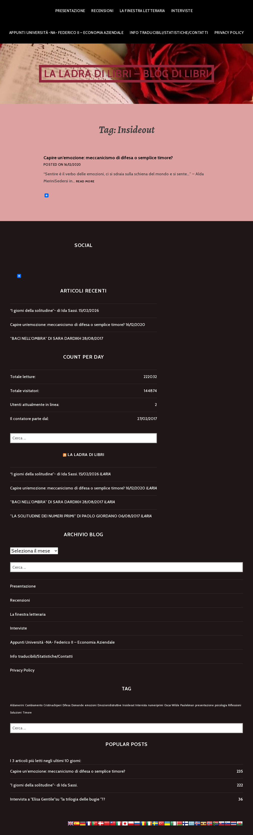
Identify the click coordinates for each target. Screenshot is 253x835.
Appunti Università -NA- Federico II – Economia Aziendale (66, 32)
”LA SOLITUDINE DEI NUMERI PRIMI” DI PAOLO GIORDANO (63, 516)
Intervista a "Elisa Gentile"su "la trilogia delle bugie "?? (57, 799)
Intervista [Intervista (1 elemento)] (141, 705)
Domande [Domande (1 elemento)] (77, 705)
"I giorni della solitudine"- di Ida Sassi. (43, 785)
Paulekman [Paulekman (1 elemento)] (187, 705)
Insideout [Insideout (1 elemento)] (128, 705)
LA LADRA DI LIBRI (86, 454)
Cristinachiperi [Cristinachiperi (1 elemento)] (53, 705)
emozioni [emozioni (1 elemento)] (91, 705)
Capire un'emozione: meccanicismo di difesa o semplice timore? (67, 771)
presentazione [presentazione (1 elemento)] (204, 705)
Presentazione (70, 11)
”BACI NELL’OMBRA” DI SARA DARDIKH (45, 338)
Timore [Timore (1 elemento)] (27, 712)
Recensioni (102, 11)
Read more (85, 181)
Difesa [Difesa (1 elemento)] (66, 705)
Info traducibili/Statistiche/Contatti (169, 32)
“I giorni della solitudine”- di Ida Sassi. (44, 310)
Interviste (182, 11)
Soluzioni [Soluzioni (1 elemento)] (16, 712)
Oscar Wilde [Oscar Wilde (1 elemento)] (171, 705)
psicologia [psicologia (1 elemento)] (221, 705)
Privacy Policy (229, 32)
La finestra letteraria (142, 11)
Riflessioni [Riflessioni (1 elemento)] (234, 705)
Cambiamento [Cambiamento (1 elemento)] (34, 705)
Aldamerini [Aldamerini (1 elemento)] (17, 705)
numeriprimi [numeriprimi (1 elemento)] (155, 705)
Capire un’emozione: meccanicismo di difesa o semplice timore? (108, 157)
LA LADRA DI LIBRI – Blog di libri (126, 73)
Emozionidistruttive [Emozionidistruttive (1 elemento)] (109, 705)
